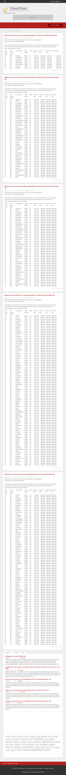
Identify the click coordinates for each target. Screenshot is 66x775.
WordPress (41, 772)
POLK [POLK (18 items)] (51, 747)
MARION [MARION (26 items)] (52, 745)
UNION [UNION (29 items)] (19, 750)
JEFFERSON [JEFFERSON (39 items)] (47, 742)
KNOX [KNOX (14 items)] (7, 744)
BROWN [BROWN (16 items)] (14, 736)
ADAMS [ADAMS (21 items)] (8, 736)
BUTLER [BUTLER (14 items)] (20, 736)
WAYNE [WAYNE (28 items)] (47, 750)
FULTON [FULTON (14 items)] (46, 739)
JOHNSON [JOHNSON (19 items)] (57, 742)
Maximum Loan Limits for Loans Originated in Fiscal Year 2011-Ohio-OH (30, 295)
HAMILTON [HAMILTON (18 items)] (16, 742)
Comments (15, 652)
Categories (11, 763)
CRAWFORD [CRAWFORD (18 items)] (15, 739)
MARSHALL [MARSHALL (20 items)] (9, 747)
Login (60, 1)
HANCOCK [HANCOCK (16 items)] (23, 742)
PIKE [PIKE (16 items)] (47, 747)
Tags (23, 652)
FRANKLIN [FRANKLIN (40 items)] (38, 739)
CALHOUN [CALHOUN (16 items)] (25, 736)
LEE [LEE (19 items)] (24, 744)
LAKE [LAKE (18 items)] (11, 744)
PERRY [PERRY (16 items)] (43, 747)
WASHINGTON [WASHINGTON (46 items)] (37, 750)
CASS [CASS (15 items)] (38, 736)
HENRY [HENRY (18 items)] (30, 742)
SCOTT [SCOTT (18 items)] (8, 750)
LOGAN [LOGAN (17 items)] (37, 744)
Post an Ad (55, 25)
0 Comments (22, 657)
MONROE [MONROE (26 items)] (17, 747)
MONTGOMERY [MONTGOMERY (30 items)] (27, 747)
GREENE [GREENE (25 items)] (9, 742)
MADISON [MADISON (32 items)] (44, 745)
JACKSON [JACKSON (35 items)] (37, 742)
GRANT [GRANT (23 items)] (52, 739)
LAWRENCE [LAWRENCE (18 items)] (18, 744)
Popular (7, 652)
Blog (16, 763)
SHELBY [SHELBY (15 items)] (13, 750)
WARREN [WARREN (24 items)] (26, 750)
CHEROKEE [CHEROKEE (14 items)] (44, 736)
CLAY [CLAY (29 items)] (56, 736)
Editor (8, 37)
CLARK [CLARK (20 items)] (50, 736)
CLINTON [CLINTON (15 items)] (8, 739)
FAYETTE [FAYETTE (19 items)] (30, 739)
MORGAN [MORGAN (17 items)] (37, 747)
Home (5, 30)
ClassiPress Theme (26, 772)
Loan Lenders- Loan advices (19, 37)
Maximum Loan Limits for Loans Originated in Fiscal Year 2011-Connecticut (31, 35)
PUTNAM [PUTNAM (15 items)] (57, 747)
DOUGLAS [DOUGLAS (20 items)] (23, 739)
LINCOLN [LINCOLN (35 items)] (30, 745)
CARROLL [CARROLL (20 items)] (33, 736)
